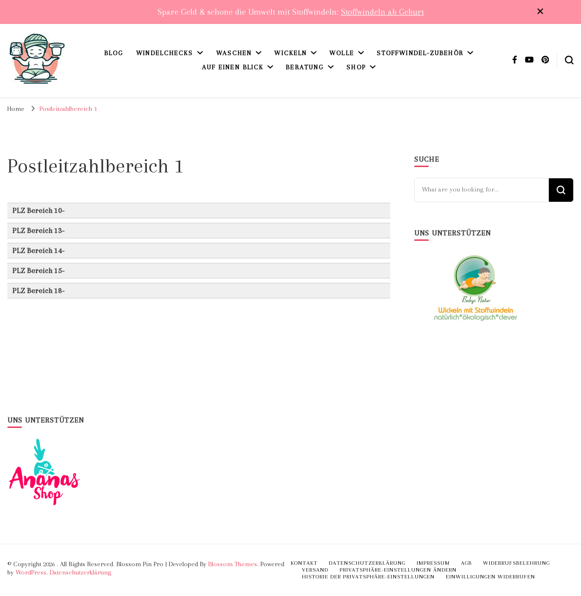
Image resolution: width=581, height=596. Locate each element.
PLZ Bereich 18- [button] (38, 290)
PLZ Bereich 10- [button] (38, 210)
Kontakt (304, 563)
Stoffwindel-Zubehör (420, 53)
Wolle (341, 53)
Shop (355, 67)
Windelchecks (164, 53)
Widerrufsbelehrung (516, 563)
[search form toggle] (569, 60)
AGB (466, 563)
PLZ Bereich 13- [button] (38, 230)
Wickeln (290, 53)
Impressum (433, 563)
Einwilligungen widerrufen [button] (490, 577)
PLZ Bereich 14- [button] (38, 250)
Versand (315, 570)
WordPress (31, 572)
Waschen (234, 53)
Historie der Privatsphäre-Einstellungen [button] (368, 577)
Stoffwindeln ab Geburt (382, 12)
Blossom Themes (232, 564)
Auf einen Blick (233, 67)
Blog (113, 53)
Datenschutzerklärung (80, 572)
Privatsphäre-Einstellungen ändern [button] (398, 570)
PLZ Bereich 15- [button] (38, 270)
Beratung (305, 67)
